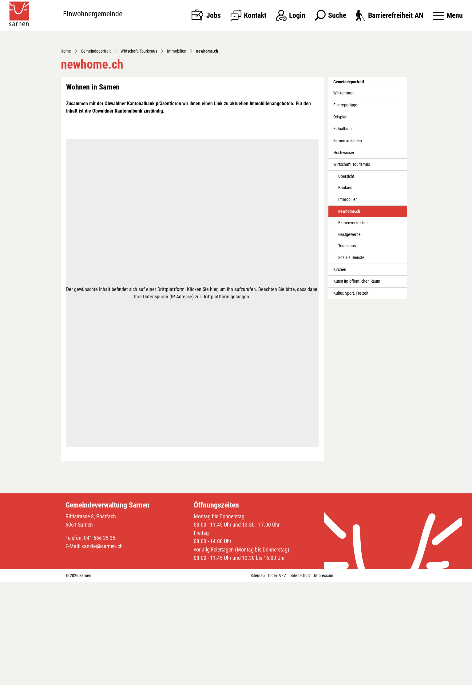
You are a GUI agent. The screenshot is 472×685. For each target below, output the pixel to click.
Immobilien (348, 302)
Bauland (345, 291)
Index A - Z (277, 678)
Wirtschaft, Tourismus (351, 267)
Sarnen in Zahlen (347, 244)
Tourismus (347, 349)
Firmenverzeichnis (353, 326)
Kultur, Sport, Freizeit (350, 396)
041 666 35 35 (99, 641)
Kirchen (339, 372)
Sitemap (258, 678)
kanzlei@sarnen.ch (102, 649)
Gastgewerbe (349, 338)
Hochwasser (343, 255)
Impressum (323, 678)
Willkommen (344, 196)
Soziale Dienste (351, 361)
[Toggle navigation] (448, 15)
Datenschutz (300, 678)
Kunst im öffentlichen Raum (356, 384)
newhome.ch (352, 316)
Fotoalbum (342, 232)
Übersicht (346, 279)
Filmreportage (345, 208)
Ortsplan (340, 220)
